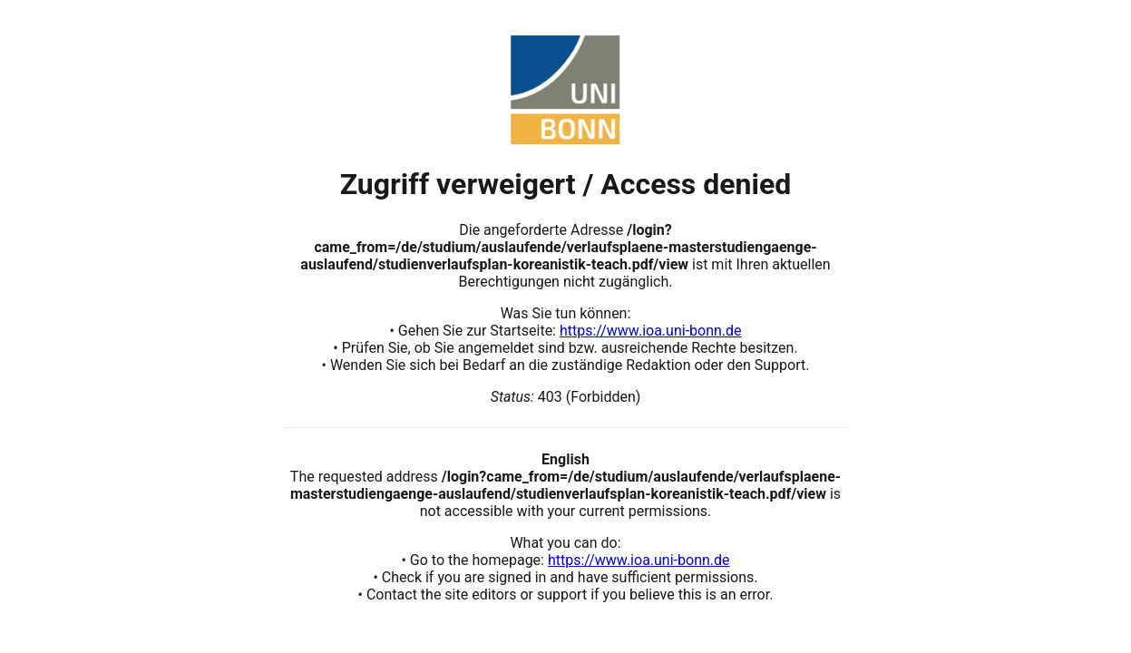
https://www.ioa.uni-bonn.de (651, 330)
